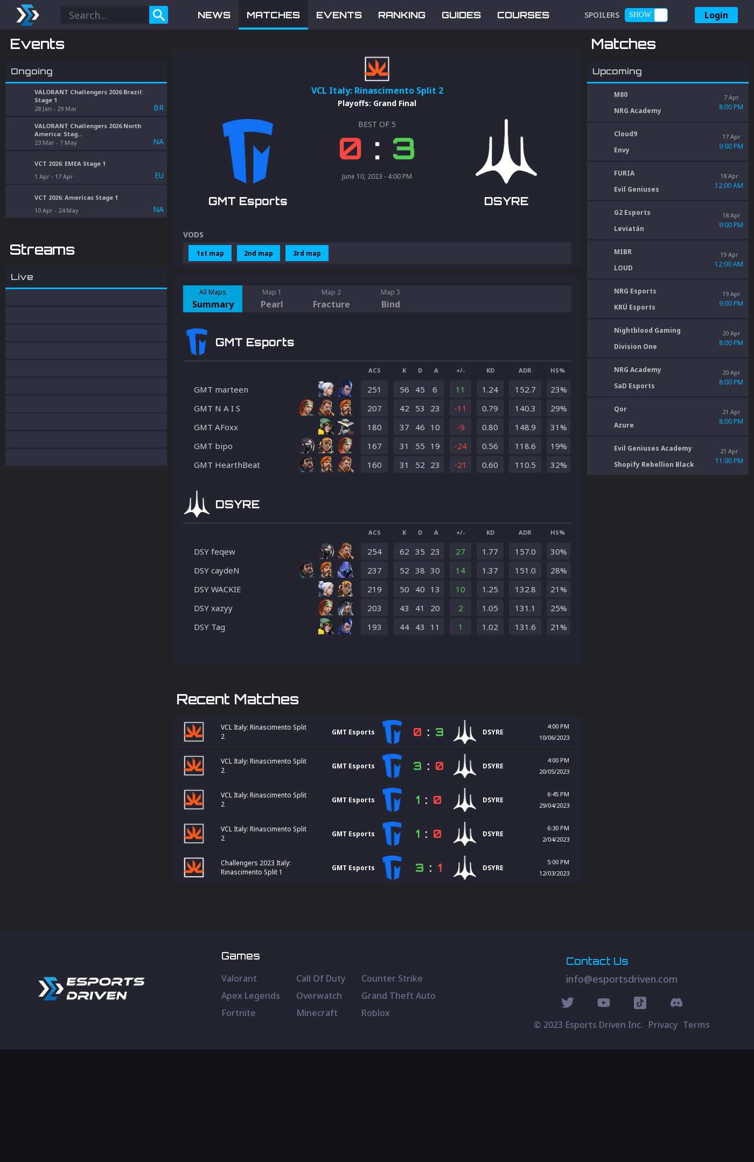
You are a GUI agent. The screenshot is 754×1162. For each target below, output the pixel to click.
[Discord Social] (640, 1117)
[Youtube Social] (603, 1117)
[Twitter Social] (567, 1117)
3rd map (307, 309)
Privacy (663, 1137)
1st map (210, 309)
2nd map (258, 309)
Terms (696, 1137)
